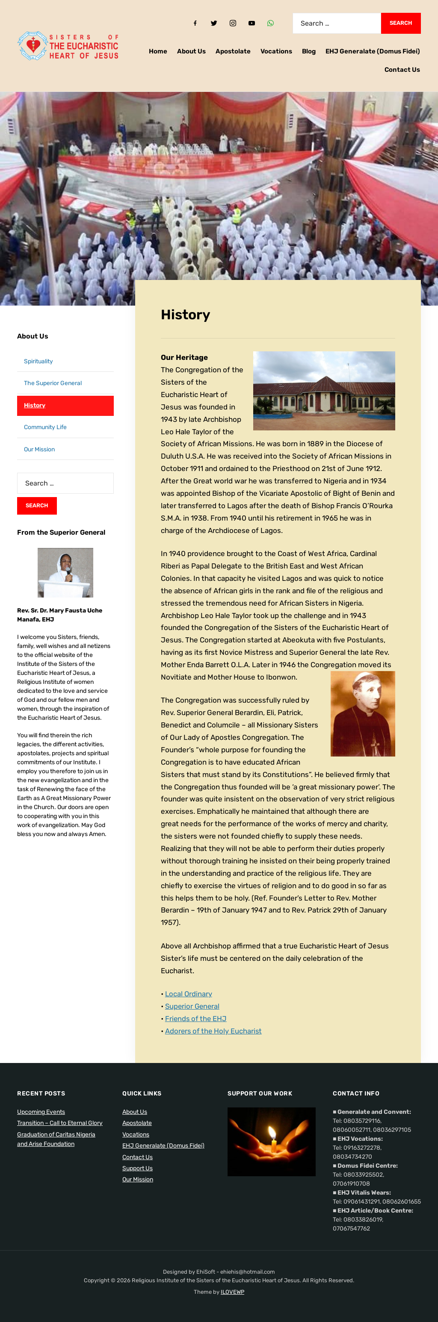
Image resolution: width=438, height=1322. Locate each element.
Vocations (276, 51)
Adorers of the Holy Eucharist (214, 1031)
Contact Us (402, 70)
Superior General (193, 1006)
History (34, 405)
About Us (191, 51)
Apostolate (233, 51)
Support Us (137, 1168)
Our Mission (39, 449)
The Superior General (53, 383)
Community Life (45, 427)
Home (158, 51)
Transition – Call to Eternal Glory (60, 1123)
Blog (309, 51)
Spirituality (38, 361)
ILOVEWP (232, 1292)
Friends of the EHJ (196, 1018)
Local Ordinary (189, 993)
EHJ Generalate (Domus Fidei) (373, 51)
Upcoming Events (41, 1112)
